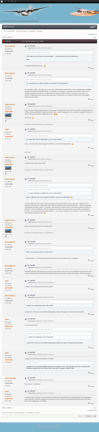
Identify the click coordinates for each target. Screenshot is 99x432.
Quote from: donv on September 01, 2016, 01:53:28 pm (38, 301)
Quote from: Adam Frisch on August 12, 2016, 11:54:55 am (38, 79)
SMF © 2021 (48, 425)
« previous (90, 34)
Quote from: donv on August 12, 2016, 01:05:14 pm (37, 135)
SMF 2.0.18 (41, 425)
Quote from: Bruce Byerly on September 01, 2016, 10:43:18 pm (39, 329)
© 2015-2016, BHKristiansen (49, 427)
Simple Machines (56, 425)
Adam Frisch (10, 104)
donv (7, 281)
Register (11, 27)
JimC (7, 129)
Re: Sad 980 (31, 46)
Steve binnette (10, 378)
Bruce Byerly (10, 46)
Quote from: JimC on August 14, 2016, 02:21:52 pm (37, 185)
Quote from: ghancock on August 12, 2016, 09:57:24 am (38, 52)
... (12, 37)
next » (95, 34)
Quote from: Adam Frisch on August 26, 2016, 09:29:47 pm (38, 248)
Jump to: (80, 416)
